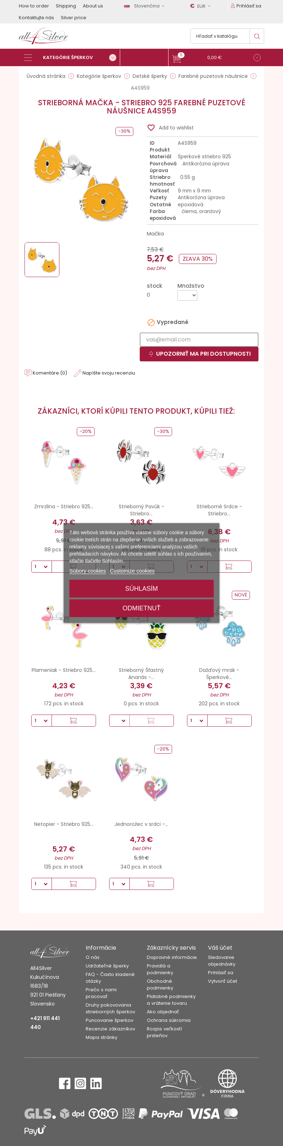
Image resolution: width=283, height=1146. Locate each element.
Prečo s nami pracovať (101, 993)
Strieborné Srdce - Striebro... (219, 510)
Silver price (73, 18)
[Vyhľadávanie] (227, 36)
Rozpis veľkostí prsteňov (164, 1032)
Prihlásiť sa (220, 972)
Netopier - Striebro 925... (64, 824)
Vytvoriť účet (222, 981)
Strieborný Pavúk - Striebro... (141, 510)
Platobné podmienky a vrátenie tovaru (171, 1000)
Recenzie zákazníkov (110, 1028)
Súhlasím (141, 588)
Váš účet (220, 948)
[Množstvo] (187, 295)
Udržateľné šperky (107, 965)
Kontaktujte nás (36, 18)
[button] (216, 58)
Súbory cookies (87, 571)
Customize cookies (132, 571)
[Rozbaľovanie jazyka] (145, 6)
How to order (34, 6)
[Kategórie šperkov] (72, 57)
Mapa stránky (101, 1037)
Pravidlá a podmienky (160, 969)
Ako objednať (163, 1011)
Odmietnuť (141, 608)
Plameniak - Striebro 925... (64, 670)
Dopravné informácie (172, 957)
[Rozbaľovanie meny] (201, 6)
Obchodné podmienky (160, 984)
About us (93, 6)
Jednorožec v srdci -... (141, 824)
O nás (93, 957)
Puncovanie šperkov (109, 1020)
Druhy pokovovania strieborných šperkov (110, 1008)
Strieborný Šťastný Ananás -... (141, 674)
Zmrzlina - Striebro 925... (64, 506)
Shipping (66, 6)
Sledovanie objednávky (221, 960)
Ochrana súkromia (169, 1020)
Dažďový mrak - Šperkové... (219, 674)
